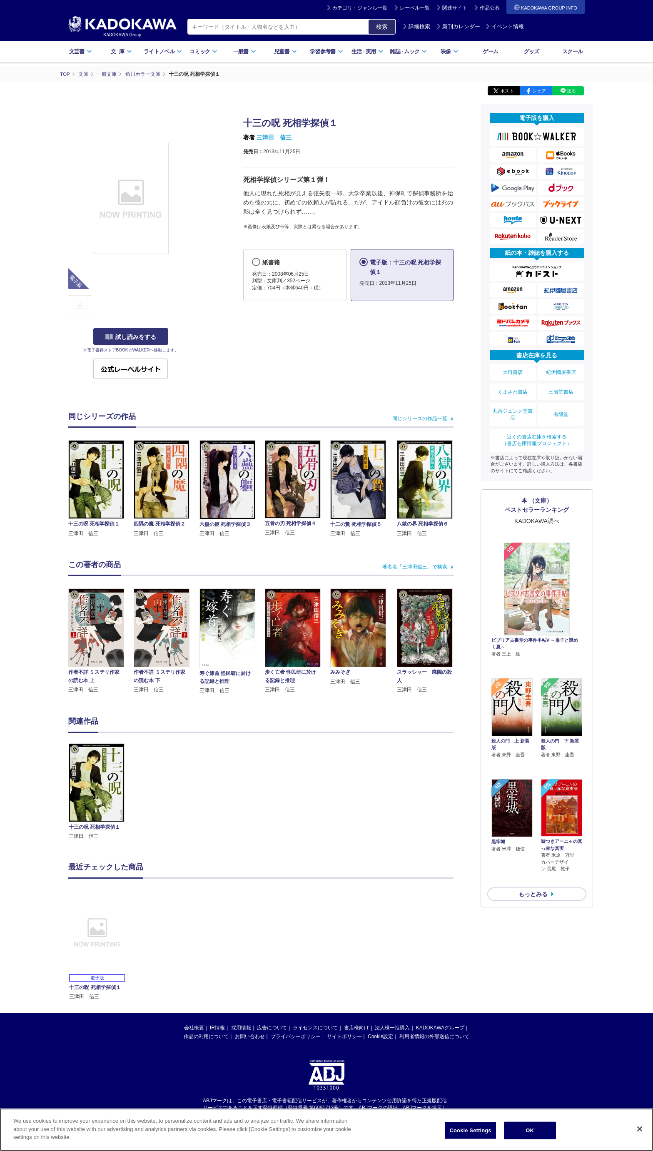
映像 (450, 51)
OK (530, 1130)
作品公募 (490, 8)
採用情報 (241, 1028)
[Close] (640, 1129)
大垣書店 (513, 371)
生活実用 (367, 51)
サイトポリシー (344, 1036)
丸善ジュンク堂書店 (513, 409)
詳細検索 (416, 26)
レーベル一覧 (415, 8)
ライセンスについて (315, 1028)
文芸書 (80, 51)
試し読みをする (130, 337)
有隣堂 (560, 409)
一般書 (244, 51)
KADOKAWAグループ (440, 1028)
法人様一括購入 (392, 1028)
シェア (539, 90)
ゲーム (490, 51)
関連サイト (454, 8)
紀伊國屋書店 (561, 371)
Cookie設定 (380, 1036)
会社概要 (194, 1028)
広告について (272, 1028)
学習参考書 (326, 51)
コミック (203, 51)
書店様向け (356, 1028)
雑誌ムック (408, 51)
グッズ (531, 51)
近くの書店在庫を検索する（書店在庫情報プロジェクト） (537, 432)
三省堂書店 (560, 388)
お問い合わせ (250, 1036)
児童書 (285, 51)
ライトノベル (163, 51)
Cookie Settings (470, 1130)
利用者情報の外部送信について (434, 1036)
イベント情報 (505, 26)
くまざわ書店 (513, 388)
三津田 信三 (274, 137)
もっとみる (533, 840)
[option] (101, 791)
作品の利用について (206, 1036)
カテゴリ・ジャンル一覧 (359, 8)
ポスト (507, 90)
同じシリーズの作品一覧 (419, 418)
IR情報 (217, 1028)
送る (571, 90)
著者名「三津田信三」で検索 (414, 567)
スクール (572, 51)
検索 (382, 26)
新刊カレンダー (458, 26)
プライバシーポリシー (296, 1036)
